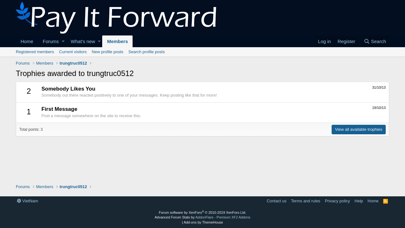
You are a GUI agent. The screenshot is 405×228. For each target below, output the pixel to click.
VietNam (27, 201)
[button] (63, 41)
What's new (83, 41)
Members (117, 41)
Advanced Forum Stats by (203, 217)
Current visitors (73, 51)
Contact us (276, 201)
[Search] (375, 41)
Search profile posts (146, 51)
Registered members (35, 51)
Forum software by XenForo (202, 212)
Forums (51, 41)
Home (27, 41)
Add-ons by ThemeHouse (203, 222)
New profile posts (107, 51)
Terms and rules (305, 201)
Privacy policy (337, 201)
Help (359, 201)
